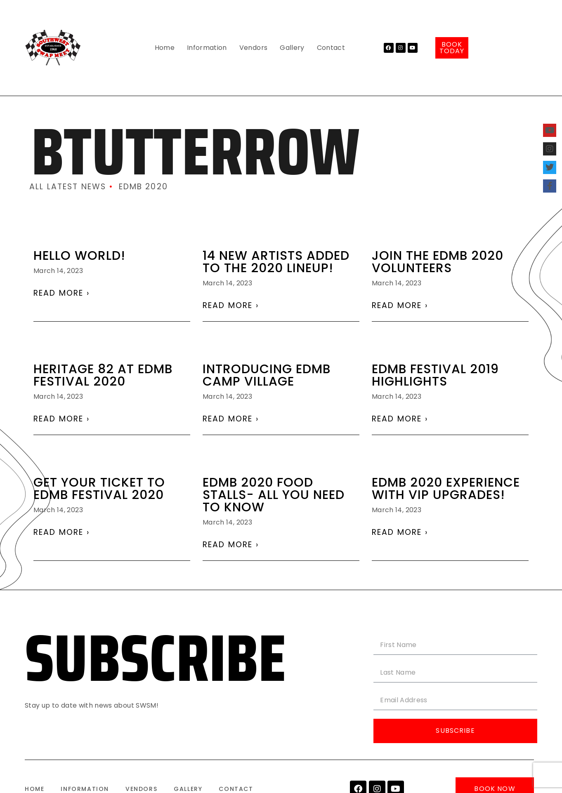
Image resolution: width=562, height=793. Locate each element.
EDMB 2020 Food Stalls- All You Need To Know (274, 495)
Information (207, 47)
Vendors (253, 47)
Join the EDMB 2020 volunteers (437, 262)
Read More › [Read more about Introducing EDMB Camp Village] (231, 418)
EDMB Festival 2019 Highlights (435, 375)
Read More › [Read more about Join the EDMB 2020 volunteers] (400, 305)
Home (165, 47)
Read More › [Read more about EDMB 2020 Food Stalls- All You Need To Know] (231, 544)
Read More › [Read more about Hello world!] (61, 293)
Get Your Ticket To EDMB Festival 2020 (99, 489)
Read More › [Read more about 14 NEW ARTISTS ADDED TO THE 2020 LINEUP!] (231, 305)
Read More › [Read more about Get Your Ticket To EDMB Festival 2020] (61, 532)
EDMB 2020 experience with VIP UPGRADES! (446, 489)
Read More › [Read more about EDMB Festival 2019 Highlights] (400, 418)
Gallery (292, 47)
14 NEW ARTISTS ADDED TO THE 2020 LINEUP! (276, 262)
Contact (331, 47)
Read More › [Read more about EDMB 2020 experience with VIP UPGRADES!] (400, 532)
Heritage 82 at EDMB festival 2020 (102, 375)
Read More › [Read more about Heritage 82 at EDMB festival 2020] (61, 418)
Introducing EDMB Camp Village (267, 375)
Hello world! (79, 255)
